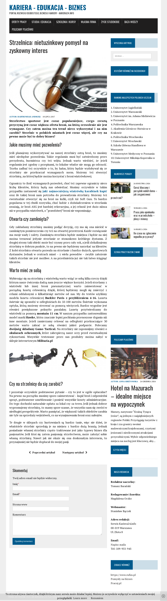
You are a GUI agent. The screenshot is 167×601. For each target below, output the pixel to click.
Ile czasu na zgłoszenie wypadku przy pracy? (145, 235)
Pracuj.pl (116, 584)
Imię (14, 485)
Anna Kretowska (128, 382)
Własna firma (87, 22)
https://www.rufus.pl (123, 576)
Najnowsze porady (123, 174)
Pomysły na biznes (122, 580)
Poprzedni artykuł (42, 454)
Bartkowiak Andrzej (28, 118)
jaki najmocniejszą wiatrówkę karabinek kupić (74, 192)
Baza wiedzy (130, 22)
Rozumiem (97, 598)
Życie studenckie (109, 22)
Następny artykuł (74, 454)
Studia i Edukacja (40, 22)
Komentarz (18, 516)
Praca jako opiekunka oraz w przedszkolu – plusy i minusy (144, 216)
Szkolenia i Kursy (65, 22)
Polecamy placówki (21, 30)
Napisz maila (118, 545)
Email (15, 495)
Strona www (19, 506)
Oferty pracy (18, 22)
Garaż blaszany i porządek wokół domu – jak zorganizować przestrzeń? (134, 193)
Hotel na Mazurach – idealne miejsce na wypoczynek (134, 396)
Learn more (80, 598)
